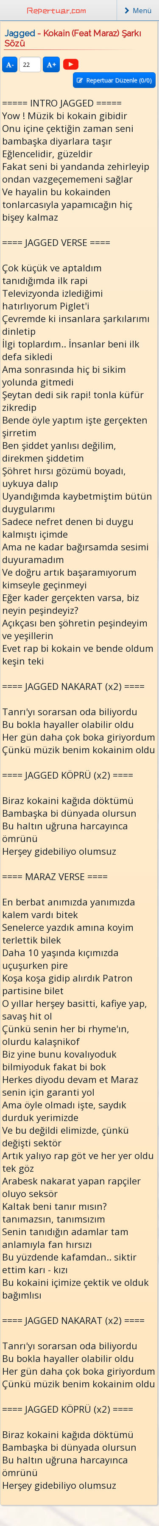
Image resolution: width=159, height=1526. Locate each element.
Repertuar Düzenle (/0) (114, 80)
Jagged (20, 33)
